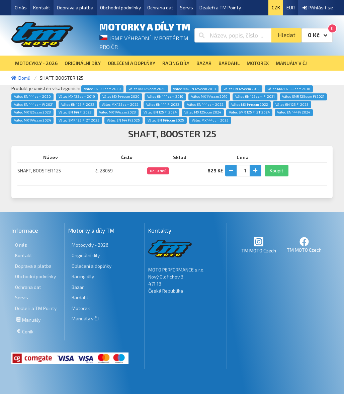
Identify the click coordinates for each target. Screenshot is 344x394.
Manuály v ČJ (85, 318)
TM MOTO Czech (258, 244)
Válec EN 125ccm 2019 (242, 89)
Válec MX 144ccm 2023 (117, 112)
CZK (276, 7)
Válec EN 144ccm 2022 (205, 104)
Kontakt (41, 7)
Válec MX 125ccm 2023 (32, 112)
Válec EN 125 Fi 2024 (160, 112)
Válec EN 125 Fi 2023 (292, 104)
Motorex (81, 308)
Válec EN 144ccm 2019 (165, 96)
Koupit (276, 170)
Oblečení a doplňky (91, 266)
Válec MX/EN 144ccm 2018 (288, 89)
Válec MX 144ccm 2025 (210, 120)
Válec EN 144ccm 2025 (166, 120)
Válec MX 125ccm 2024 (202, 112)
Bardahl (80, 297)
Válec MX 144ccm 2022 (249, 104)
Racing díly (83, 276)
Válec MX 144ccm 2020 (121, 96)
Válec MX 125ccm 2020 (147, 89)
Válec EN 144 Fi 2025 (123, 120)
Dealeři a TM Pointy (220, 7)
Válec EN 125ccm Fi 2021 (255, 96)
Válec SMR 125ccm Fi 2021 (303, 96)
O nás (21, 7)
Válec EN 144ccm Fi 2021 (34, 104)
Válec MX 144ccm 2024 (32, 120)
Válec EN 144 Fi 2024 (293, 112)
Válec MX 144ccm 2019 (209, 96)
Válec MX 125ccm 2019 (77, 96)
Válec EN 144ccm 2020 (32, 96)
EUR (290, 7)
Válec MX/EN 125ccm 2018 (194, 89)
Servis (186, 7)
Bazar (78, 287)
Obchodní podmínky (120, 7)
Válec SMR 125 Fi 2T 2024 (249, 112)
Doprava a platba (75, 7)
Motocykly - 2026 (90, 245)
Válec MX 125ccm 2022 (120, 104)
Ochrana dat (160, 7)
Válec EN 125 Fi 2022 (77, 104)
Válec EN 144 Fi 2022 (162, 104)
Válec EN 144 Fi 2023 (75, 112)
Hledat (286, 34)
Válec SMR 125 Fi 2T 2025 (79, 120)
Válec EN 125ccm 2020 (102, 89)
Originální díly (86, 255)
